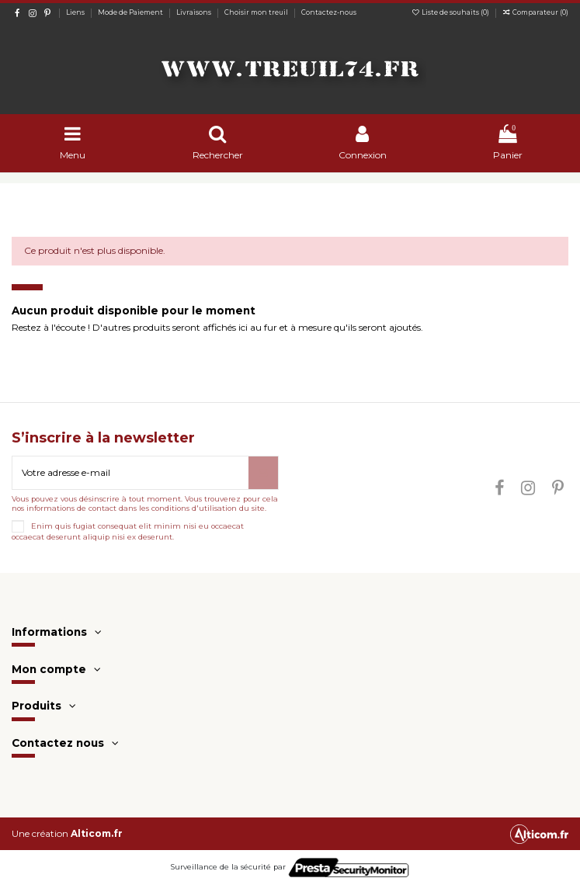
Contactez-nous (328, 12)
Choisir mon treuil (257, 12)
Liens (76, 12)
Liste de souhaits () (451, 12)
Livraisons (194, 12)
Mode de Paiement (131, 12)
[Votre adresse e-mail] (130, 472)
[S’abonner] (263, 472)
